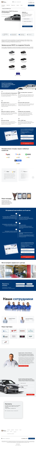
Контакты (11, 431)
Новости (17, 5)
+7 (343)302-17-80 (31, 2)
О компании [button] (3, 5)
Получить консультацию (27, 26)
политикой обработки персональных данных (27, 24)
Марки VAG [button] (8, 5)
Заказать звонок (31, 5)
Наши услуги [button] (13, 5)
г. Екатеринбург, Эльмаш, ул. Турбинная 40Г (11, 410)
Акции (21, 5)
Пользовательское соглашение (10, 433)
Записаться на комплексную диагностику (27, 143)
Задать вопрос (30, 394)
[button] (33, 177)
